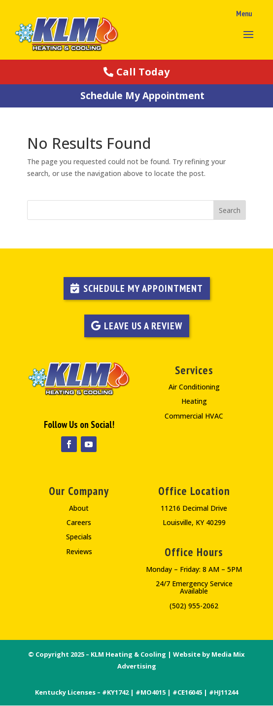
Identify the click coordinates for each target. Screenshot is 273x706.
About (79, 508)
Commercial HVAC (194, 416)
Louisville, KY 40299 (194, 522)
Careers (79, 522)
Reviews (79, 551)
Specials (79, 536)
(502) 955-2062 (194, 605)
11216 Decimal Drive (194, 508)
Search (229, 210)
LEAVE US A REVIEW (143, 325)
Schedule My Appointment (142, 95)
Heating (194, 401)
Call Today (143, 71)
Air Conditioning (194, 386)
